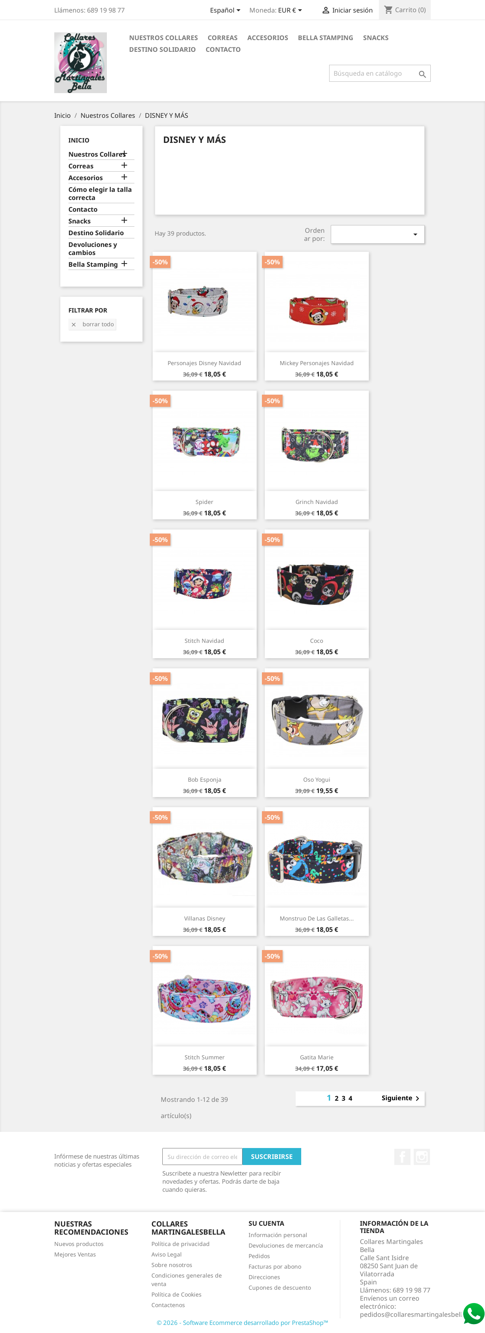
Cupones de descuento (280, 1287)
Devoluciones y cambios (92, 248)
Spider (204, 502)
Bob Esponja (204, 779)
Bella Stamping (325, 37)
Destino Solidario (162, 49)
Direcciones (264, 1277)
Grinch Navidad (317, 502)
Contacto (223, 49)
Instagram (422, 1157)
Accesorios (267, 37)
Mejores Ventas (75, 1254)
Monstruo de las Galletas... (317, 918)
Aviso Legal (166, 1254)
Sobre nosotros (171, 1265)
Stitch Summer (205, 1057)
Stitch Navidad (204, 640)
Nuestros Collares (163, 37)
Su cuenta (266, 1223)
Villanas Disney (204, 918)
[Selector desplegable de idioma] (226, 11)
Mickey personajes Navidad (317, 363)
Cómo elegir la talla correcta (100, 193)
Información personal (278, 1235)
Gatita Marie (317, 1057)
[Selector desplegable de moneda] (291, 11)
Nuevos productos (79, 1244)
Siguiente (402, 1098)
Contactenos (168, 1305)
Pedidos (259, 1256)
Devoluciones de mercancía (286, 1245)
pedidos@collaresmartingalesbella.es (417, 1314)
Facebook (402, 1157)
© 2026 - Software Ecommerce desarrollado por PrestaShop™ (242, 1322)
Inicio (78, 140)
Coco (316, 640)
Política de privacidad (180, 1244)
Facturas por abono (275, 1266)
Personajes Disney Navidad (204, 363)
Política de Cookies (176, 1294)
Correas (223, 37)
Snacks (376, 37)
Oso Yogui (316, 779)
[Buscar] (380, 73)
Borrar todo (92, 324)
